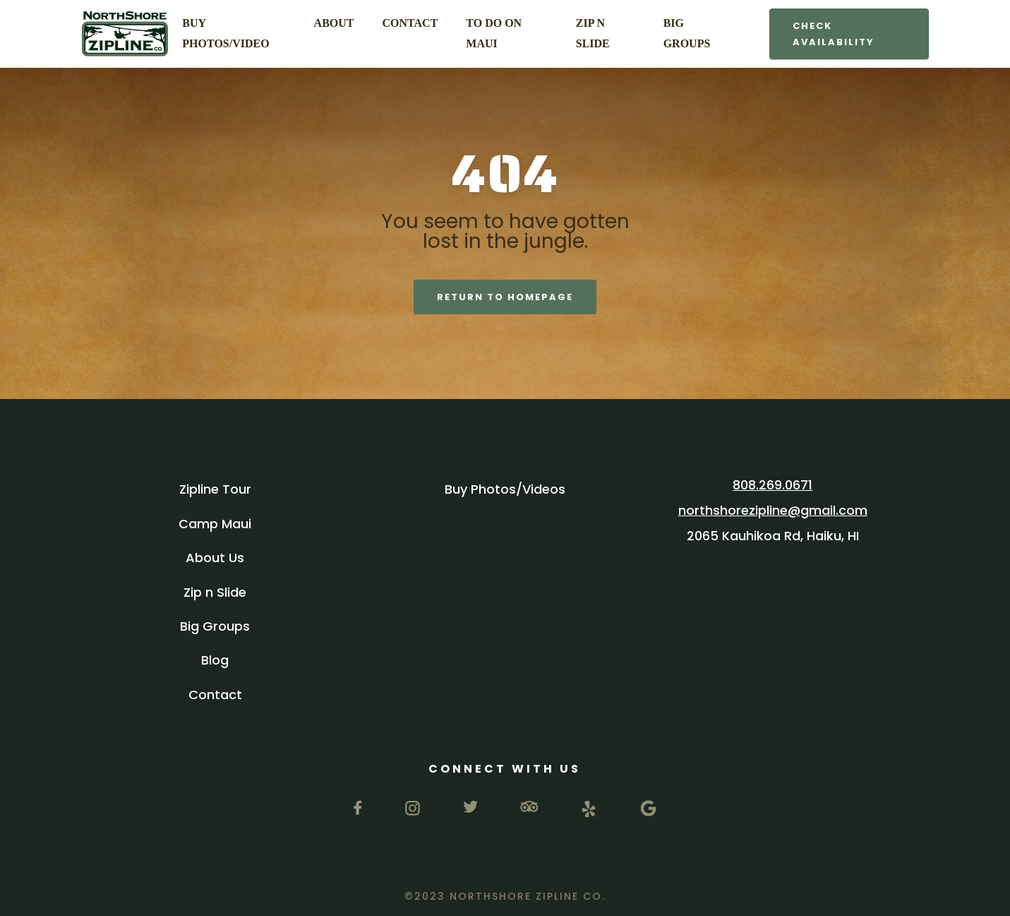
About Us (215, 557)
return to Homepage (505, 297)
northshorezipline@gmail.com (772, 510)
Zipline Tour (215, 489)
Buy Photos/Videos (505, 489)
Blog (215, 660)
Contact (215, 694)
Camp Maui (215, 524)
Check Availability (833, 34)
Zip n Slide (215, 592)
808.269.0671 (772, 485)
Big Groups (215, 626)
